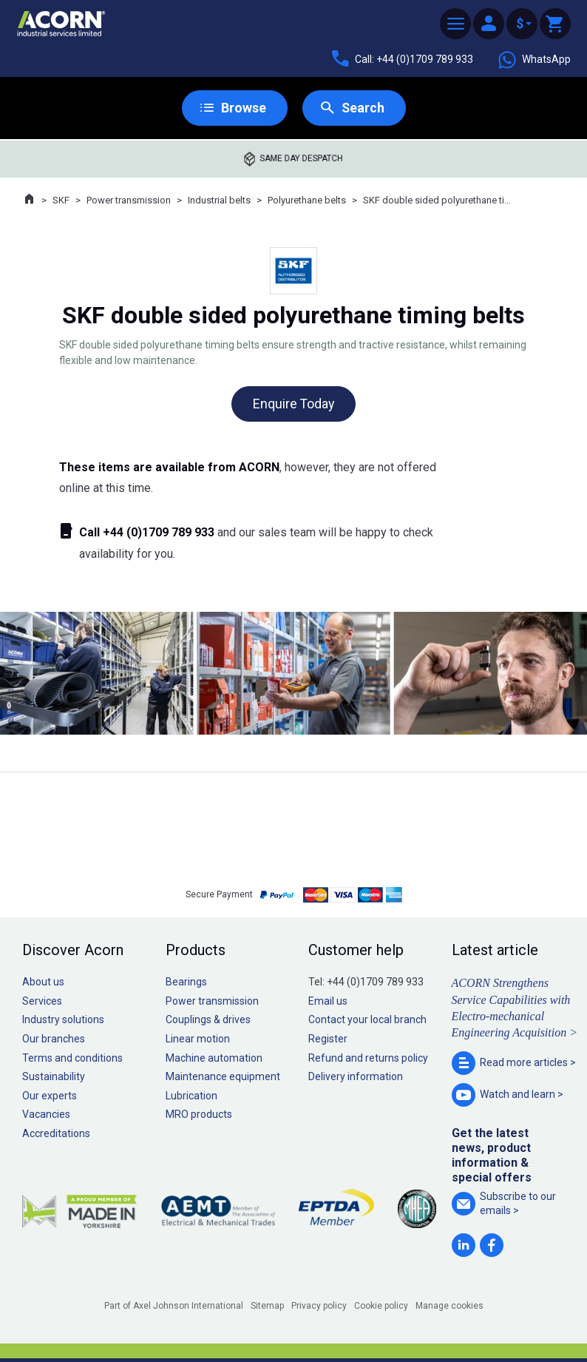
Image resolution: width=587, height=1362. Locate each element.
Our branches (53, 1039)
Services (42, 1001)
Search (362, 107)
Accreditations (56, 1133)
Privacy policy (319, 1306)
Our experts (49, 1096)
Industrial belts (219, 200)
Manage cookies (449, 1306)
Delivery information (355, 1077)
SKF (60, 200)
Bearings (186, 982)
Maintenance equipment (223, 1077)
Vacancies (46, 1115)
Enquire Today (293, 403)
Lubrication (191, 1096)
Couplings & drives (208, 1020)
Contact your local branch (367, 1020)
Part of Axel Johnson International (173, 1306)
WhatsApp (534, 60)
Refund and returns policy (368, 1058)
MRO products (199, 1115)
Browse (242, 107)
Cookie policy (381, 1306)
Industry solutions (63, 1020)
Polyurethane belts (307, 200)
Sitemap (267, 1306)
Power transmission (128, 200)
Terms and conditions (72, 1058)
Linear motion (198, 1039)
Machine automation (214, 1058)
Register (327, 1039)
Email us (327, 1001)
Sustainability (53, 1077)
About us (43, 982)
